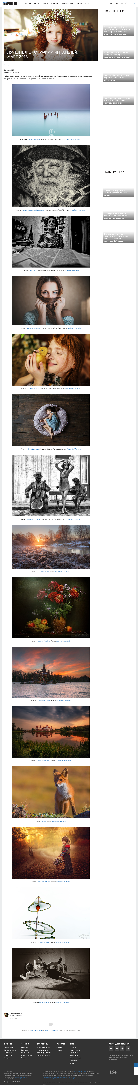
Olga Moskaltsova (44, 882)
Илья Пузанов (44, 1002)
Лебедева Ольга (33, 388)
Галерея (79, 3)
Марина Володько (44, 641)
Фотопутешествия (10, 1050)
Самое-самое (8, 1047)
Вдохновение (8, 1055)
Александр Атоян (44, 700)
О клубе (73, 1047)
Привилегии (74, 1052)
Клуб (87, 3)
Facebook (70, 139)
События (27, 3)
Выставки (24, 1047)
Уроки (45, 3)
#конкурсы (7, 65)
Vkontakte (78, 139)
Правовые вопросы (43, 1055)
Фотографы (74, 1055)
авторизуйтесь (36, 1030)
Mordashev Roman (33, 519)
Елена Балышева (33, 449)
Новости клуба (75, 1050)
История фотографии (44, 1052)
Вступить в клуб (75, 1058)
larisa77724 (33, 270)
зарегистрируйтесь (51, 1030)
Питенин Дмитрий (33, 139)
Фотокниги (73, 1060)
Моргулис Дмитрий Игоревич (33, 210)
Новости (24, 1058)
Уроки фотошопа (42, 1050)
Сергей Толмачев (44, 942)
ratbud (44, 821)
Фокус (36, 3)
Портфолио (8, 1052)
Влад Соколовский (44, 761)
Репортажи (25, 1052)
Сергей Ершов (44, 571)
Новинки (59, 1047)
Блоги (72, 1063)
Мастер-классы (26, 1055)
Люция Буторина (16, 1013)
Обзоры (59, 1050)
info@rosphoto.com (21, 1078)
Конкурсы (24, 1050)
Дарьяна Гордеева (33, 328)
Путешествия (67, 3)
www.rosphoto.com (121, 1057)
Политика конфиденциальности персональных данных (60, 1078)
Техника (54, 3)
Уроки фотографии (43, 1047)
